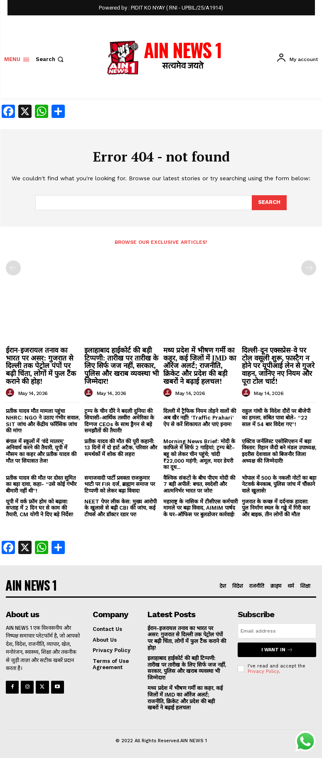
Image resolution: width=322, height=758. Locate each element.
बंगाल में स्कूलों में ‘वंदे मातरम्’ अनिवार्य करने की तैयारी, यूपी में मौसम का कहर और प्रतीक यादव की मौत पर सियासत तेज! (41, 451)
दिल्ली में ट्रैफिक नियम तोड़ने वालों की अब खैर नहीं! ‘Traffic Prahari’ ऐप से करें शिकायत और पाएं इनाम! (199, 417)
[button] (50, 59)
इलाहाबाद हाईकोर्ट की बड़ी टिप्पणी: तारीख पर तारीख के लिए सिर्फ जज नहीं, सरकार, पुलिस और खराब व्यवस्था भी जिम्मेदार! (121, 365)
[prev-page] (13, 267)
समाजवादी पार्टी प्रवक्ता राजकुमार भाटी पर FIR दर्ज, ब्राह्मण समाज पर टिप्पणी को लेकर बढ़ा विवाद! (119, 484)
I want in (277, 650)
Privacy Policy (263, 671)
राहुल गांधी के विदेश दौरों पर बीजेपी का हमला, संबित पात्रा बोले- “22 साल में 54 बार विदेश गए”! (276, 417)
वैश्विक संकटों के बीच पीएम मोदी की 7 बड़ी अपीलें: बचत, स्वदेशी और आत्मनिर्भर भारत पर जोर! (199, 484)
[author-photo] (11, 392)
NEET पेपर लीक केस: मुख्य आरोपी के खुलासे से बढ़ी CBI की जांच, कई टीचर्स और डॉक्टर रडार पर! (120, 508)
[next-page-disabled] (308, 267)
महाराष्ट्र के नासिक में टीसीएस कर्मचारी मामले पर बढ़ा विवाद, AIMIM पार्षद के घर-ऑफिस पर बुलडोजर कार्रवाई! (200, 508)
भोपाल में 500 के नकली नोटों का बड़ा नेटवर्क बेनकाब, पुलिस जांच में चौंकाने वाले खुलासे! (279, 484)
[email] (277, 630)
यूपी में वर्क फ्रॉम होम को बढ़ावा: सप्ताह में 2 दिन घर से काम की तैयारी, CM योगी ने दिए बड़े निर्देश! (40, 508)
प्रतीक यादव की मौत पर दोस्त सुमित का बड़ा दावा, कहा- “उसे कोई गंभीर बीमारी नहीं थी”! (41, 484)
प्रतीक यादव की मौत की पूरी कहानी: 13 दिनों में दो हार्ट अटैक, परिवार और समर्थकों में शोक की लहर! (120, 447)
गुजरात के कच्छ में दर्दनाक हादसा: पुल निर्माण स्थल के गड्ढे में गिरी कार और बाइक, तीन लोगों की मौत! (276, 508)
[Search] (269, 202)
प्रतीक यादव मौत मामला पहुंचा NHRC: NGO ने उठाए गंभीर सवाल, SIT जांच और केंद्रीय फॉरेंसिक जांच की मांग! (43, 421)
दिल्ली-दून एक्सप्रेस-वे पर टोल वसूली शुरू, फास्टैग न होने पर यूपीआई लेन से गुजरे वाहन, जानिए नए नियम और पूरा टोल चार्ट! (278, 365)
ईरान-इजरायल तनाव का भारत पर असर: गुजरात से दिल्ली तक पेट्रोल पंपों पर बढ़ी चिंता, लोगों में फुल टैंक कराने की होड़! (41, 365)
